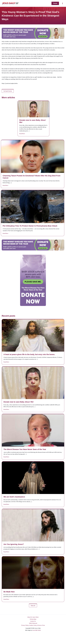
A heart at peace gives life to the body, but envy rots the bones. (29, 354)
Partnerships (33, 619)
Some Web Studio (36, 630)
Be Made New (9, 592)
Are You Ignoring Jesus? (14, 544)
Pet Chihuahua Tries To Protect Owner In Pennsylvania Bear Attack (30, 226)
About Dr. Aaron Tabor (33, 617)
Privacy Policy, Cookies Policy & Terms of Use (33, 625)
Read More (22, 133)
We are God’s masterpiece (14, 497)
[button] (55, 3)
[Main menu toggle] (62, 3)
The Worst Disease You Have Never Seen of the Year (25, 449)
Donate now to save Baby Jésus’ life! (19, 402)
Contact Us (33, 621)
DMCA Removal (33, 623)
